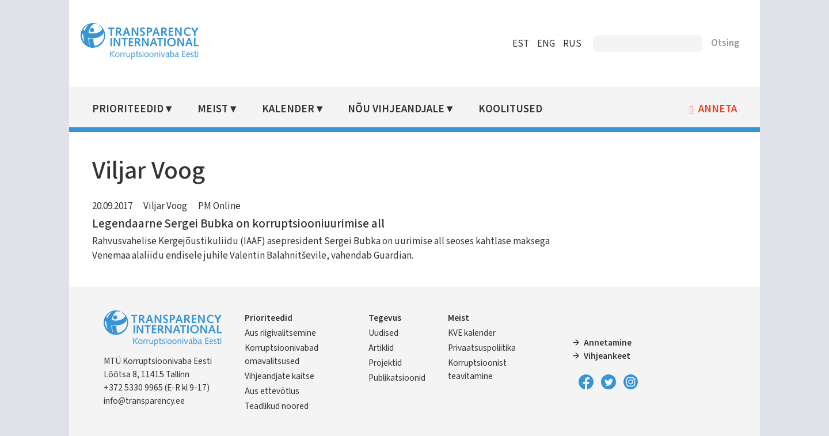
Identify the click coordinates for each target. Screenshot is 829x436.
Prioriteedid (127, 109)
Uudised (383, 333)
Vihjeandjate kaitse (279, 376)
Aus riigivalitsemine (280, 333)
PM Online (219, 206)
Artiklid (381, 348)
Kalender (288, 109)
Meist (212, 109)
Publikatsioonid (396, 378)
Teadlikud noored (277, 406)
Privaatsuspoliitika (482, 348)
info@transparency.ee (144, 401)
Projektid (385, 363)
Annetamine (608, 342)
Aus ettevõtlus (272, 391)
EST (520, 43)
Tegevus (384, 318)
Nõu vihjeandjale (396, 109)
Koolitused (510, 109)
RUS (572, 43)
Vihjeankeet (607, 356)
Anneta (717, 109)
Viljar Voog (165, 206)
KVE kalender (472, 333)
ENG (546, 43)
